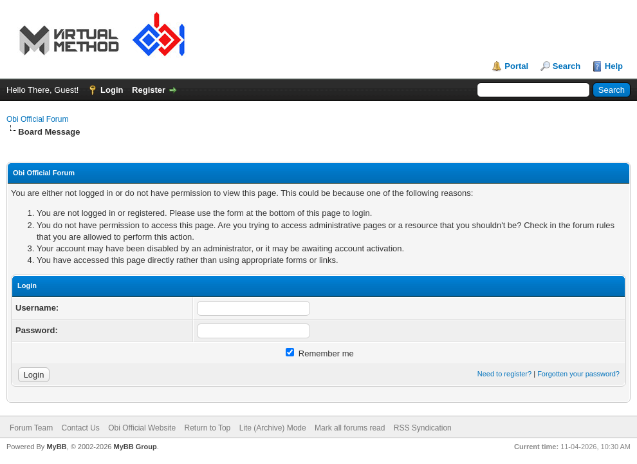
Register (148, 90)
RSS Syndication (423, 427)
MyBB (56, 446)
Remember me (320, 353)
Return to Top (207, 427)
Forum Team (31, 427)
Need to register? (504, 374)
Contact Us (80, 427)
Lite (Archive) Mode (272, 427)
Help (614, 66)
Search (566, 66)
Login (111, 90)
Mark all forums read (350, 427)
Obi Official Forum (37, 119)
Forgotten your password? (578, 374)
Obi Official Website (142, 427)
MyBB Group (134, 446)
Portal (516, 66)
